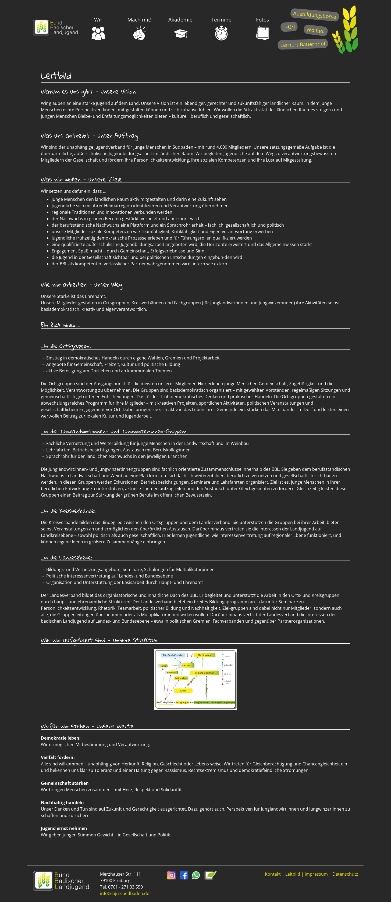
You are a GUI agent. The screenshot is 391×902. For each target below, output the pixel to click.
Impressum (316, 874)
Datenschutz (345, 874)
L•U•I (289, 27)
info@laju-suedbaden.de (124, 893)
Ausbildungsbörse (315, 15)
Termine (221, 28)
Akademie (180, 28)
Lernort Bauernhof (302, 44)
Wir (98, 28)
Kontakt (273, 874)
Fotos (262, 28)
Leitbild (292, 874)
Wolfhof (315, 30)
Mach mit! (139, 28)
